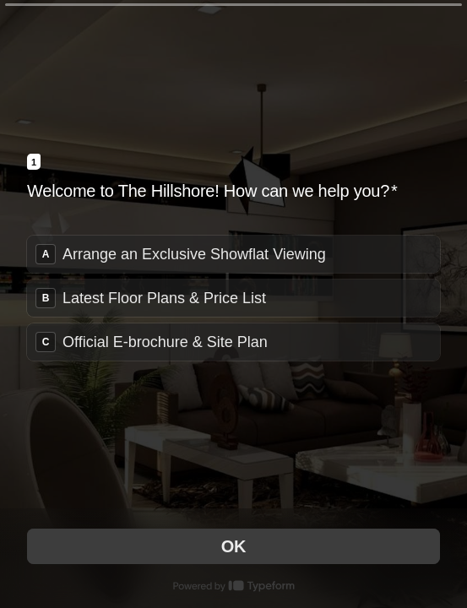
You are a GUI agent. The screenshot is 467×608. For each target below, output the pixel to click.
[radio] (233, 254)
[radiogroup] (233, 298)
